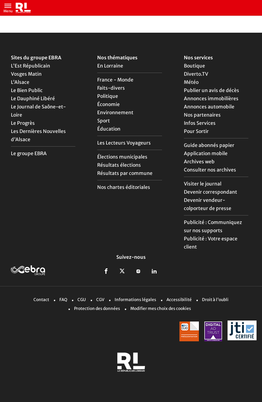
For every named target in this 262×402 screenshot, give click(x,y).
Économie (108, 104)
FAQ (63, 299)
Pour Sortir (196, 131)
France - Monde (115, 80)
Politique (107, 96)
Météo (191, 82)
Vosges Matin (26, 74)
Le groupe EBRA (29, 153)
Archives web (199, 162)
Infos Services (200, 123)
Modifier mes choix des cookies (160, 308)
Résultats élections (119, 165)
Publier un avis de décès (211, 90)
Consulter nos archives (210, 170)
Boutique (194, 66)
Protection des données (97, 308)
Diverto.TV (196, 74)
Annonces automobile (209, 107)
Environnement (115, 112)
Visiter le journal (202, 184)
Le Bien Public (27, 90)
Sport (103, 121)
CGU (81, 299)
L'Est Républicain (30, 66)
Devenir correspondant (210, 192)
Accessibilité (179, 299)
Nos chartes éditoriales (123, 187)
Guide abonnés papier (209, 145)
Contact (41, 299)
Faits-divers (111, 88)
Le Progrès (23, 123)
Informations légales (135, 299)
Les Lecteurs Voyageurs (124, 143)
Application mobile (206, 153)
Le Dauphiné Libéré (33, 98)
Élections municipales (122, 157)
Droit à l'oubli (215, 299)
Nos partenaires (202, 115)
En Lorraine (110, 66)
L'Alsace (20, 82)
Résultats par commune (124, 173)
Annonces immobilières (211, 98)
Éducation (108, 129)
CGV (100, 299)
